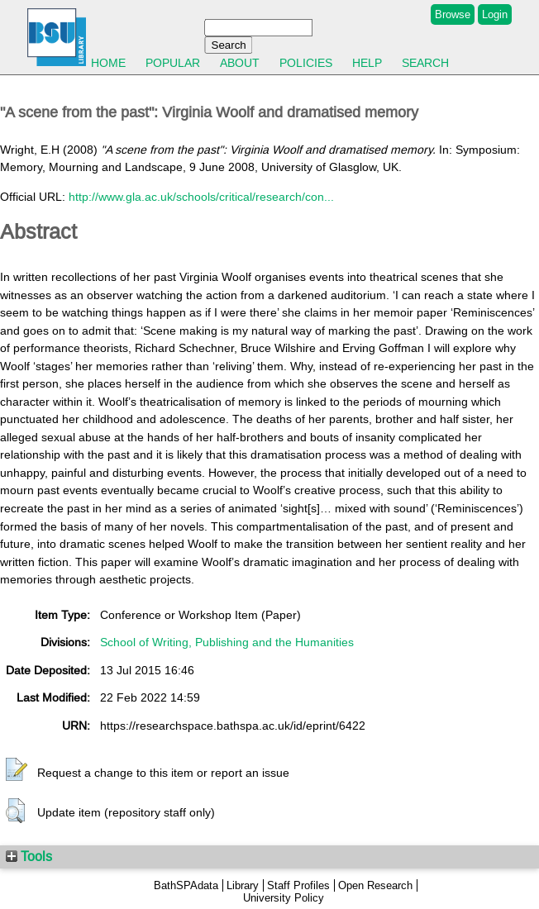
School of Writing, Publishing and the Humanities (227, 642)
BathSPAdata (186, 885)
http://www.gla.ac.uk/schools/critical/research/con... (201, 196)
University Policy (283, 898)
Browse (452, 14)
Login (495, 14)
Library (243, 885)
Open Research (375, 885)
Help (367, 62)
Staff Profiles (298, 885)
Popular (172, 62)
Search (425, 62)
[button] (16, 770)
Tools (29, 856)
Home (108, 62)
